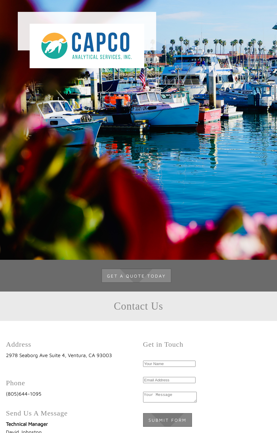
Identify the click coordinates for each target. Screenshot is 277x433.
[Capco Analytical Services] (87, 31)
